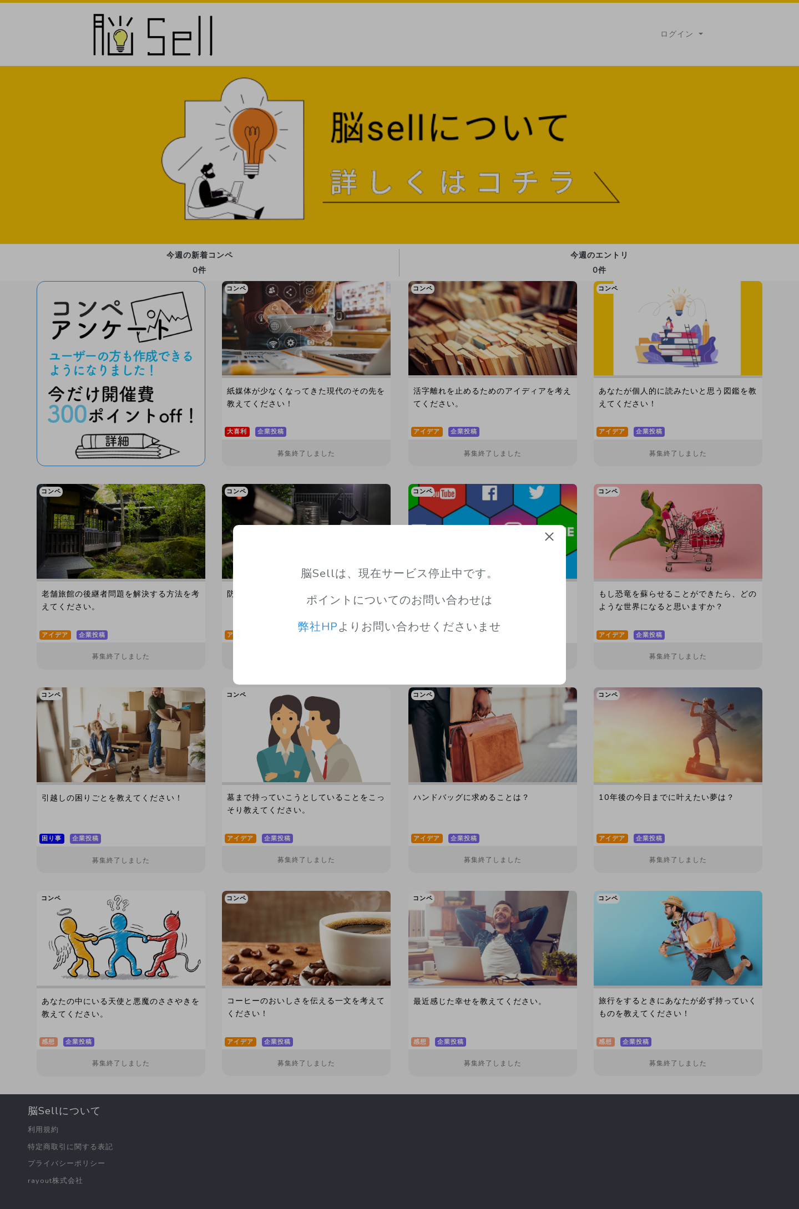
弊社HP (318, 626)
